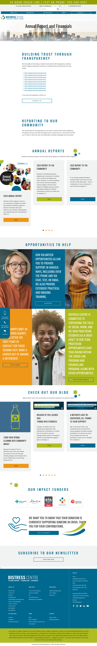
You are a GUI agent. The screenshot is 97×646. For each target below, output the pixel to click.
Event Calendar (33, 619)
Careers (10, 617)
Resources (30, 13)
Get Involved (47, 13)
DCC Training (52, 593)
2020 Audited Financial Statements (35, 82)
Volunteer (48, 303)
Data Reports (11, 610)
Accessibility (11, 608)
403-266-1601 (82, 585)
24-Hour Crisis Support (23, 6)
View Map (86, 595)
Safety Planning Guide (55, 591)
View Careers (15, 365)
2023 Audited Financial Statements (35, 75)
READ (16, 220)
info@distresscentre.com (79, 579)
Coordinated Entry (75, 6)
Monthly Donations (54, 619)
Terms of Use (11, 606)
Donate (80, 12)
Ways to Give (52, 617)
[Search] (50, 9)
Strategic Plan (12, 597)
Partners (10, 595)
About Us (13, 13)
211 (60, 6)
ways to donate (44, 533)
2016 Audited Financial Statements (35, 90)
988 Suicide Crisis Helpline (35, 599)
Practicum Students (81, 379)
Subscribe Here (48, 559)
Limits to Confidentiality (14, 601)
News (63, 13)
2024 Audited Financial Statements (35, 73)
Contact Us (36, 101)
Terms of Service (12, 604)
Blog (30, 617)
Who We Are (11, 591)
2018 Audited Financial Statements (35, 86)
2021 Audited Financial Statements (35, 79)
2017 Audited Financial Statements (35, 88)
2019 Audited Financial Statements (35, 84)
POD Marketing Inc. (45, 644)
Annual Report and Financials (16, 599)
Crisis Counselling (45, 6)
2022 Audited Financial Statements (35, 77)
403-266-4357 (77, 2)
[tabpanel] (48, 183)
